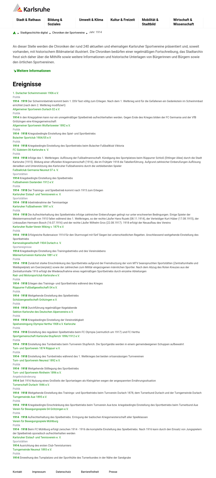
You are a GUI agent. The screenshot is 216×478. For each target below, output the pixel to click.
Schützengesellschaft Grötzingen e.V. (35, 299)
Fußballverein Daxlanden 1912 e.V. (33, 182)
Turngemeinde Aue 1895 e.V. (30, 397)
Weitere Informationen (34, 71)
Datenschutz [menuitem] (63, 471)
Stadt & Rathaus (28, 20)
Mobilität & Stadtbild (150, 22)
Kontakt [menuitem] (17, 471)
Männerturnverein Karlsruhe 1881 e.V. (35, 255)
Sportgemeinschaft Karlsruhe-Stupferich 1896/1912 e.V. (46, 336)
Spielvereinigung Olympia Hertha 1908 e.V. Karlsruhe (44, 324)
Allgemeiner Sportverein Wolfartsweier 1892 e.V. (42, 125)
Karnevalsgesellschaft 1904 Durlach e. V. (37, 243)
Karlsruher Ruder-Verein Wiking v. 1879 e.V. (38, 226)
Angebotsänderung (24, 376)
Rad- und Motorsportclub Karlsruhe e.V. (36, 275)
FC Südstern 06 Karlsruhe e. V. (31, 149)
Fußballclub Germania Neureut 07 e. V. (36, 170)
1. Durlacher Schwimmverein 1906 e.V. (36, 93)
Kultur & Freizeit (123, 20)
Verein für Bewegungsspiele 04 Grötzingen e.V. (41, 409)
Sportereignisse (22, 247)
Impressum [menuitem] (39, 471)
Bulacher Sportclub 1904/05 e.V (32, 137)
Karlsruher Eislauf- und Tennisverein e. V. (37, 194)
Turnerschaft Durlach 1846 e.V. (31, 384)
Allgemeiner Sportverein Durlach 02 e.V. (36, 109)
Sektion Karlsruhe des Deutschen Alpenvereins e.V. (43, 311)
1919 (24, 101)
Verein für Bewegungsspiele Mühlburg (35, 421)
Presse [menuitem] (113, 471)
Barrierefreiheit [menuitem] (90, 471)
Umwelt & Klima (91, 20)
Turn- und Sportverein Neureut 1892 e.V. (36, 360)
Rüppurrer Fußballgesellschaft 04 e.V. (35, 287)
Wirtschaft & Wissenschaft (183, 22)
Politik (16, 97)
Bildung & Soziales (55, 22)
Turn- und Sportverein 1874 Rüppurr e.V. (36, 348)
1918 (24, 133)
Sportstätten (20, 174)
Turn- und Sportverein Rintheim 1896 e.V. (37, 372)
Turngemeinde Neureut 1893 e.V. (32, 449)
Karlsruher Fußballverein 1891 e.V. (33, 206)
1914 (16, 101)
